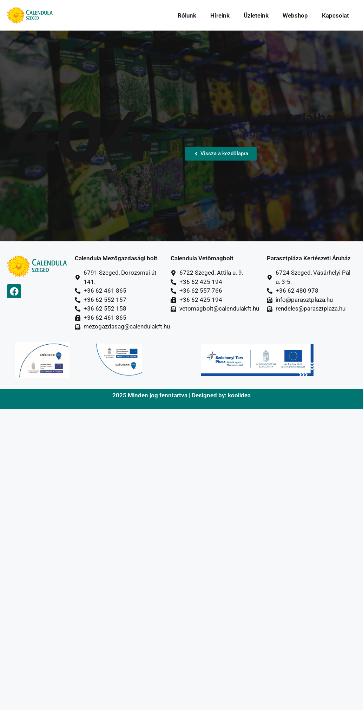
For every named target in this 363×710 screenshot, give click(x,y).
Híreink (220, 15)
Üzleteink (256, 15)
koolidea (239, 395)
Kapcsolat (335, 15)
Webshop (295, 15)
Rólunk (187, 15)
